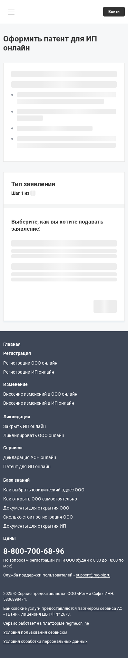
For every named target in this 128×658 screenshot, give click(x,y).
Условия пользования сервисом (35, 632)
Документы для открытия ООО (36, 507)
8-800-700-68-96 (33, 551)
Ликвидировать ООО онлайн (33, 435)
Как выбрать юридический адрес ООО (43, 489)
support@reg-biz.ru (93, 575)
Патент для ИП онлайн (27, 466)
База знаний (16, 480)
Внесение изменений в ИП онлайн (38, 403)
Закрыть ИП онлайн (24, 426)
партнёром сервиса (97, 608)
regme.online (77, 623)
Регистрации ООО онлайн (30, 363)
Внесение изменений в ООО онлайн (40, 394)
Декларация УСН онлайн (29, 457)
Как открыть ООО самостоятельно (40, 498)
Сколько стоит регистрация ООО (38, 517)
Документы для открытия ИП (34, 526)
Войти (114, 11)
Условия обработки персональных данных (45, 641)
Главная (12, 344)
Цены (9, 538)
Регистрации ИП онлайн (28, 372)
